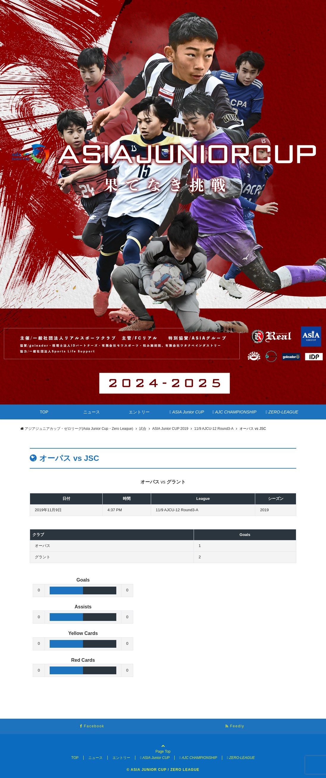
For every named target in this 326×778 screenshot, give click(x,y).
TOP (44, 412)
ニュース (91, 412)
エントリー (139, 412)
